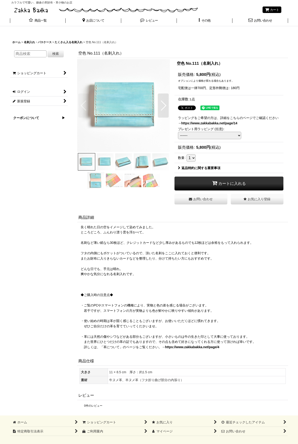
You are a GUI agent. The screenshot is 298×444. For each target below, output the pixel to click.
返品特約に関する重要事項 (199, 168)
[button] (93, 21)
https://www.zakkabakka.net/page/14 (209, 123)
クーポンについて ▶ (37, 118)
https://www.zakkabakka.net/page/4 (192, 347)
